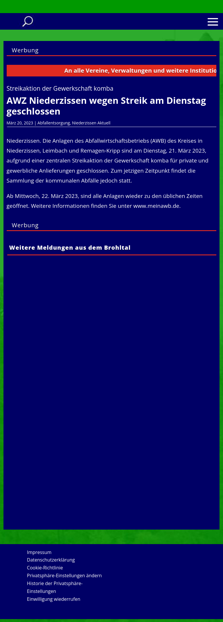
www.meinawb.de (156, 206)
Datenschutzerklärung (51, 560)
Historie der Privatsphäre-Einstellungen (55, 587)
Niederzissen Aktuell (91, 123)
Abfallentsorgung (53, 123)
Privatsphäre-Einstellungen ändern (64, 575)
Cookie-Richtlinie (45, 567)
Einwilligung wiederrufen (53, 599)
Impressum (39, 552)
